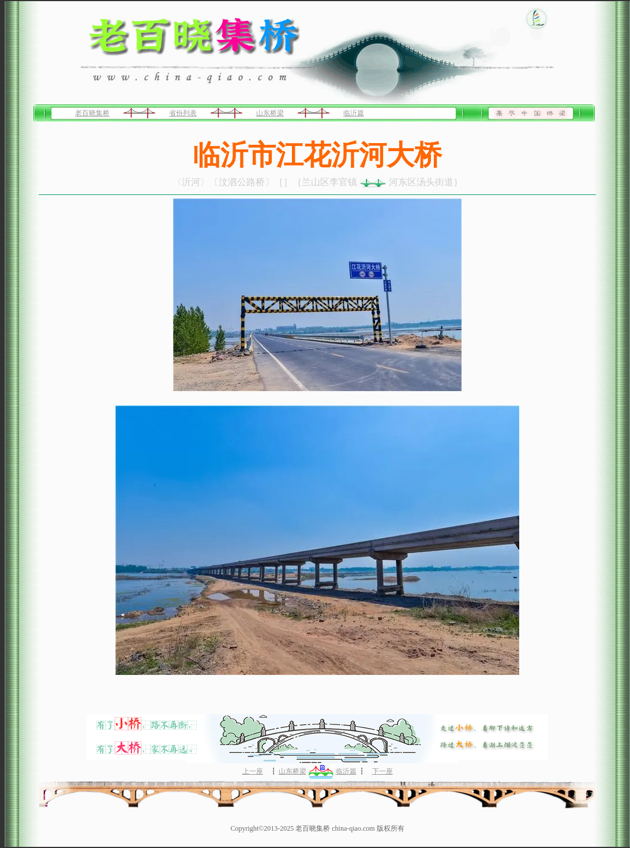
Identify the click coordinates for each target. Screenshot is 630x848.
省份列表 (183, 113)
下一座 (382, 771)
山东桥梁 (270, 113)
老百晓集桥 (92, 113)
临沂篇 (353, 113)
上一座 (252, 771)
